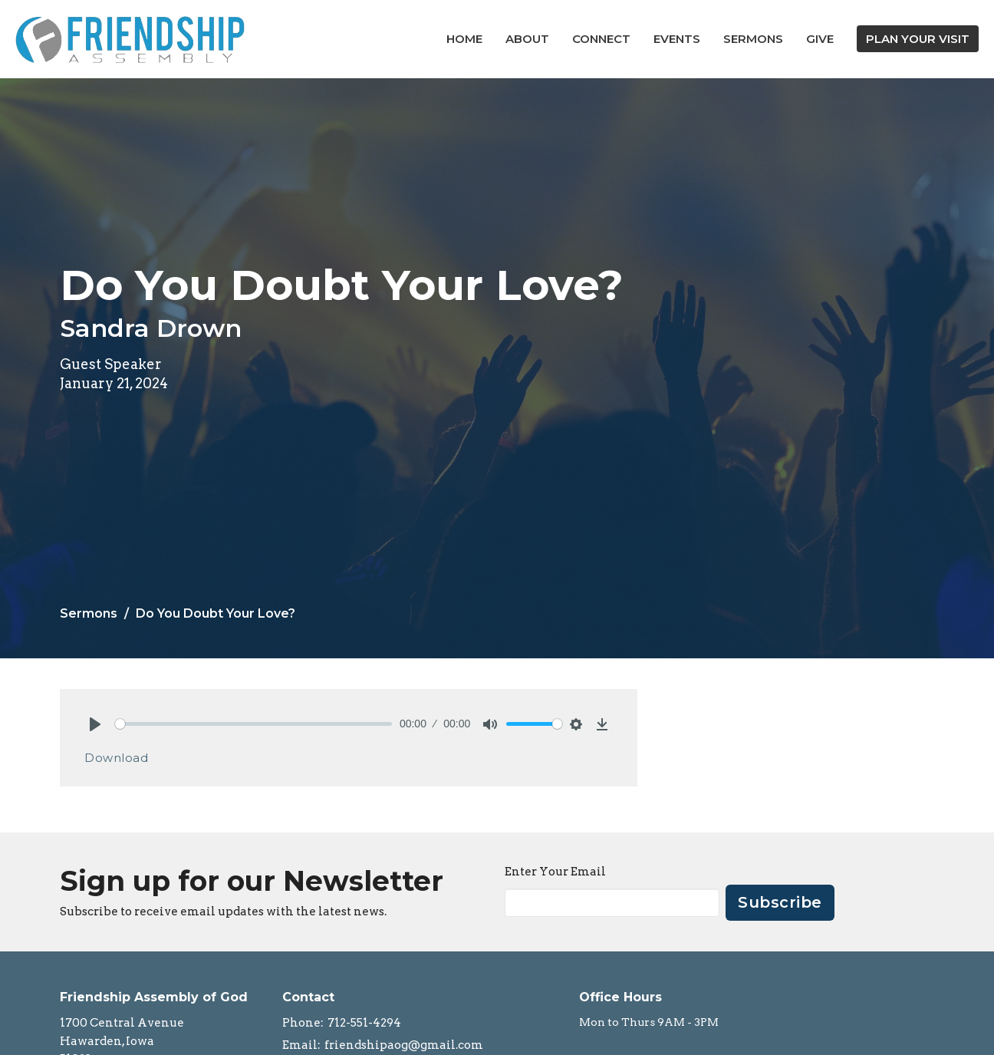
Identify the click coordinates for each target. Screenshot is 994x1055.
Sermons (753, 38)
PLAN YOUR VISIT (917, 38)
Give (820, 38)
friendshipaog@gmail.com (403, 1045)
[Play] (95, 724)
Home (464, 38)
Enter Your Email (555, 872)
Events (676, 38)
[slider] (253, 724)
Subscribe (780, 902)
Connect (601, 38)
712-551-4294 (364, 1023)
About (527, 38)
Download (116, 757)
